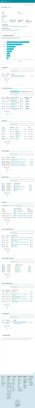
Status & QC (9, 384)
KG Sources (9, 394)
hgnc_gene (28, 22)
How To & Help (9, 386)
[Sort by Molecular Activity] (18, 235)
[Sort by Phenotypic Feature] (18, 97)
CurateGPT (20, 389)
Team (2, 379)
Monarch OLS (25, 379)
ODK (18, 386)
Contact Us (3, 382)
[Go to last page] (11, 113)
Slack (30, 379)
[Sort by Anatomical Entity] (20, 183)
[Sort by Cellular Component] (23, 264)
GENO (13, 388)
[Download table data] (6, 82)
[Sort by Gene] (4, 97)
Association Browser (9, 398)
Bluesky (30, 385)
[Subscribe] (15, 404)
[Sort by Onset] (32, 97)
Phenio (13, 383)
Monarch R (9, 383)
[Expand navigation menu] (34, 1)
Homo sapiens (20, 13)
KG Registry (25, 385)
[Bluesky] (18, 406)
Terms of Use (9, 390)
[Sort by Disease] (16, 320)
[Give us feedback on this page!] (34, 373)
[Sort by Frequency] (28, 97)
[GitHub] (19, 404)
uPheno (13, 380)
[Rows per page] (8, 78)
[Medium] (18, 404)
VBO (13, 386)
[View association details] (22, 98)
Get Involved (31, 377)
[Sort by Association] (10, 97)
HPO (13, 382)
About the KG (9, 393)
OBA (13, 385)
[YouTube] (17, 406)
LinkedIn (30, 382)
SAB (2, 380)
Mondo (13, 377)
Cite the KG (9, 391)
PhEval (19, 380)
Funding (3, 385)
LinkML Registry (24, 387)
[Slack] (16, 404)
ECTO (13, 390)
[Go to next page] (9, 113)
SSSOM (19, 383)
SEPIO (13, 389)
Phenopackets (20, 390)
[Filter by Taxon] (27, 91)
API (8, 380)
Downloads (9, 379)
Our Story (3, 377)
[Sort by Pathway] (15, 157)
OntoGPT (19, 387)
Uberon (13, 379)
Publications (4, 383)
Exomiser (19, 379)
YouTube (31, 383)
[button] (27, 106)
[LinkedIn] (15, 406)
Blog (30, 380)
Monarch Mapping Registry (24, 381)
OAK (18, 384)
